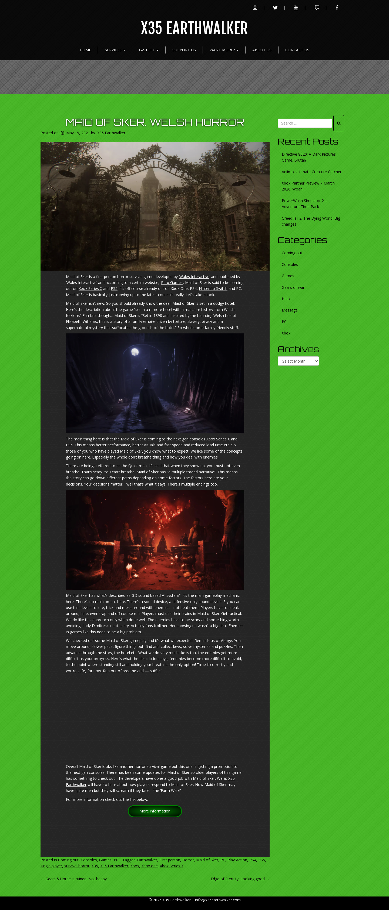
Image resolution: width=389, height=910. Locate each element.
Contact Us (297, 49)
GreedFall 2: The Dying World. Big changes (311, 221)
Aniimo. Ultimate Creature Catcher (311, 171)
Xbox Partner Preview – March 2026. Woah (308, 186)
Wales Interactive (194, 276)
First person (169, 859)
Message (290, 310)
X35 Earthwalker (194, 28)
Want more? (224, 49)
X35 (95, 865)
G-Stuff (149, 49)
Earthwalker (147, 859)
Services (115, 49)
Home (85, 49)
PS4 (252, 859)
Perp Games (172, 282)
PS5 (114, 288)
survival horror (76, 865)
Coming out (68, 859)
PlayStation (237, 859)
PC (116, 859)
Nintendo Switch (213, 288)
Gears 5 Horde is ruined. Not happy (74, 878)
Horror (188, 859)
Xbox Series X (90, 288)
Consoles (89, 859)
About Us (261, 49)
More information (154, 811)
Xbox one (149, 865)
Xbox (134, 865)
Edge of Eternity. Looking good (240, 878)
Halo (286, 298)
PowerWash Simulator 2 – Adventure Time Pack (304, 203)
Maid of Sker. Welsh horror (155, 122)
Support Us (184, 49)
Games (105, 859)
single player (51, 865)
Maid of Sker (207, 859)
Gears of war (293, 287)
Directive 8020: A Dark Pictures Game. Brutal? (309, 157)
